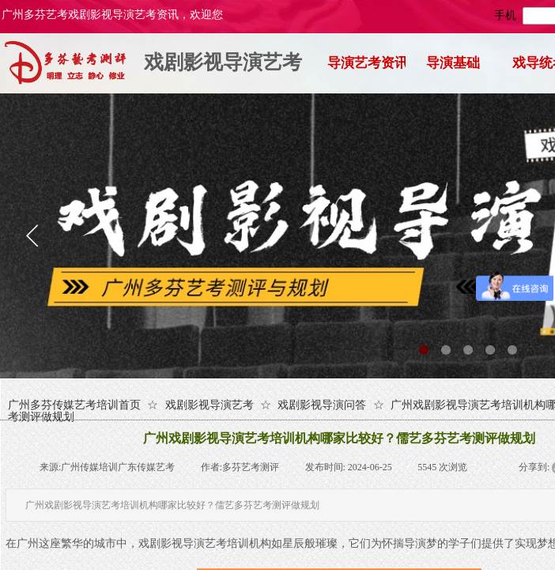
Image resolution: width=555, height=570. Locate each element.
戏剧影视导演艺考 (223, 62)
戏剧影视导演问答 (322, 405)
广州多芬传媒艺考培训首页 (74, 405)
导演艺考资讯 (366, 62)
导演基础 (453, 62)
